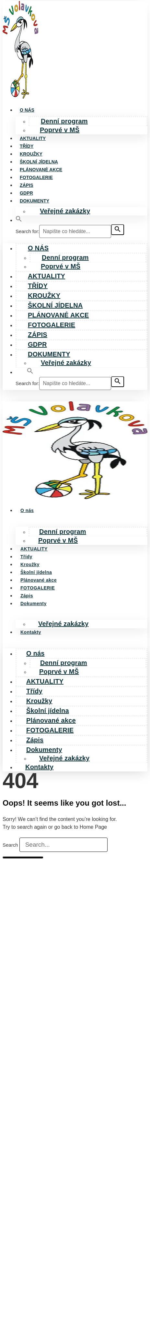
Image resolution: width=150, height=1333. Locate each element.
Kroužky (31, 154)
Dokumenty (34, 200)
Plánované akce (41, 169)
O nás (27, 110)
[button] (19, 220)
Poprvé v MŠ (59, 129)
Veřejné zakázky (65, 211)
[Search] (23, 857)
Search (10, 845)
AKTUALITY (33, 138)
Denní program (64, 121)
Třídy (27, 146)
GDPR (26, 193)
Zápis (26, 185)
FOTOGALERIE (36, 177)
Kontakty (30, 632)
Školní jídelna (39, 161)
